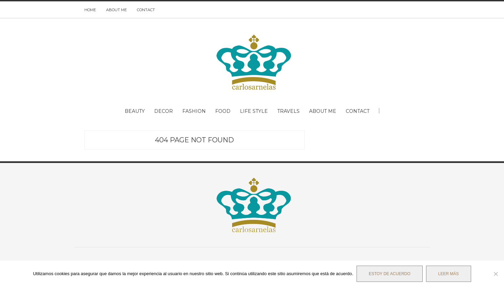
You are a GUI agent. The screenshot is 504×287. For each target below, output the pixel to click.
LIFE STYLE (254, 111)
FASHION (194, 111)
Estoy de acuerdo (389, 273)
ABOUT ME (116, 9)
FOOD (222, 111)
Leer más (448, 273)
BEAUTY (135, 111)
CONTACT (146, 9)
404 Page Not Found (194, 140)
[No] (495, 273)
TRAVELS (288, 111)
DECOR (163, 111)
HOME (90, 9)
